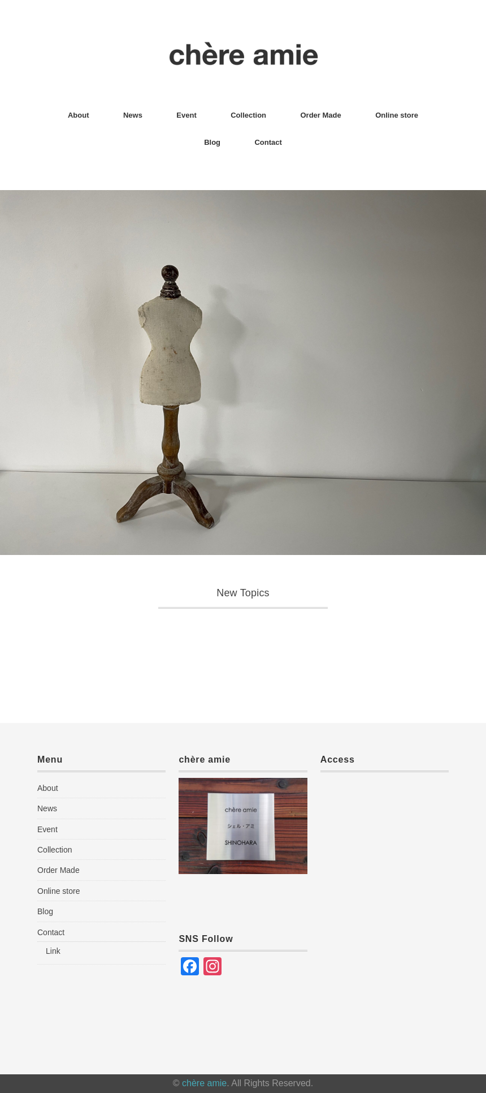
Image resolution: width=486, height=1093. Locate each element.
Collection (248, 115)
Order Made (321, 115)
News (132, 115)
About (78, 115)
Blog (212, 142)
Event (186, 115)
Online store (396, 115)
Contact (267, 142)
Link (53, 951)
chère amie (204, 1083)
